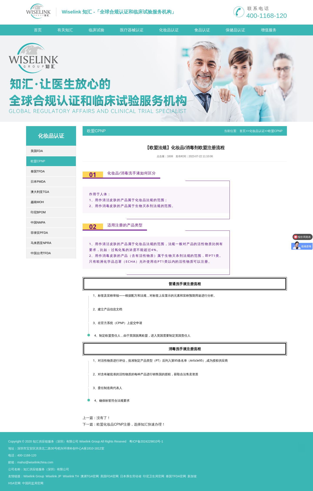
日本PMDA (38, 181)
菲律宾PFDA (39, 232)
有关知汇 (65, 30)
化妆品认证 (169, 30)
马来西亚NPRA (41, 243)
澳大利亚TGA (40, 192)
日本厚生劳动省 (49, 476)
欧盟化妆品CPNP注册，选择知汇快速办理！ (131, 424)
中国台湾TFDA (41, 253)
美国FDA (37, 151)
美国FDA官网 (28, 476)
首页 (38, 30)
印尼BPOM (38, 212)
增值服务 (268, 30)
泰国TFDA (38, 171)
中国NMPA (38, 222)
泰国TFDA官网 (94, 476)
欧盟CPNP (38, 161)
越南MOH (37, 202)
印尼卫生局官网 (72, 476)
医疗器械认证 (131, 30)
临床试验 (96, 30)
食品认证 (202, 30)
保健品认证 (235, 30)
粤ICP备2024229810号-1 (65, 441)
